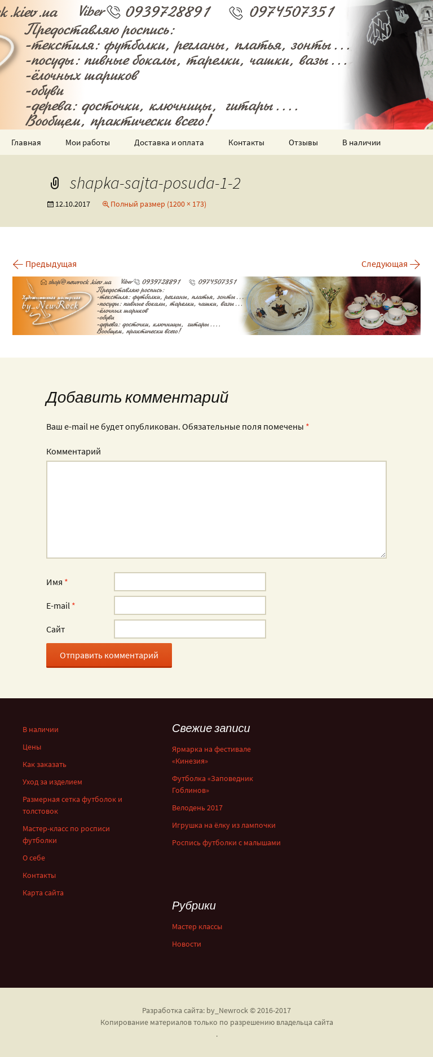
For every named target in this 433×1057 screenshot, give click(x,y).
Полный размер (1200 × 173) (158, 204)
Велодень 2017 (197, 807)
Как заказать (45, 764)
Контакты (246, 142)
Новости (186, 944)
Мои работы (87, 142)
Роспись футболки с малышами (226, 842)
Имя (57, 581)
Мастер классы (197, 926)
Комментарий (73, 451)
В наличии (361, 142)
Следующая (391, 263)
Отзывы (303, 142)
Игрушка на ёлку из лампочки (224, 825)
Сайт (55, 629)
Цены (32, 747)
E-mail (61, 605)
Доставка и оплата (169, 142)
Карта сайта (43, 892)
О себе (34, 858)
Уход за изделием (52, 782)
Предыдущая (44, 263)
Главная (26, 142)
